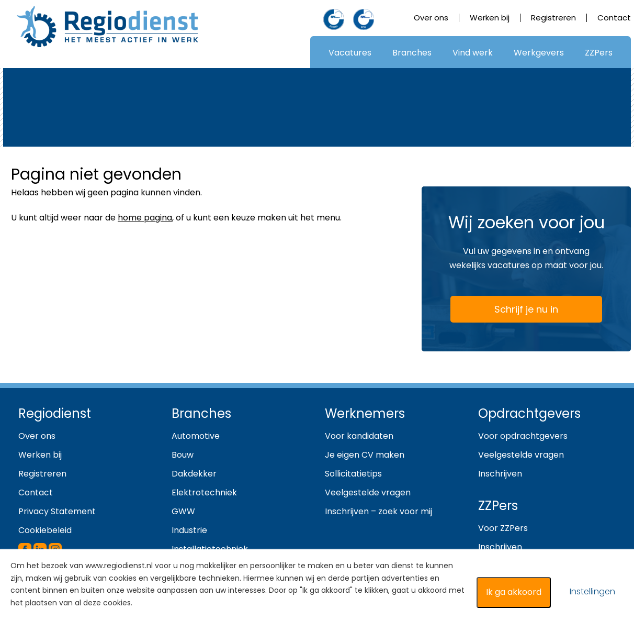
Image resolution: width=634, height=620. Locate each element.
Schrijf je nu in (508, 311)
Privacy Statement (57, 511)
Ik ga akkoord (513, 592)
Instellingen (592, 591)
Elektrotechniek (204, 492)
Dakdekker (194, 474)
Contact (614, 17)
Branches (412, 53)
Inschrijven (500, 474)
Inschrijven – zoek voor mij (378, 511)
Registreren (553, 17)
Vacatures (350, 53)
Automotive (196, 436)
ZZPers (599, 53)
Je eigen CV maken (364, 455)
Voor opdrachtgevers (523, 436)
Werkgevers (539, 53)
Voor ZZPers (503, 528)
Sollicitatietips (353, 474)
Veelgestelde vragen (368, 492)
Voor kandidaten (359, 436)
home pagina (145, 218)
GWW (183, 511)
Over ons (431, 17)
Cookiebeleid (45, 530)
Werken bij (490, 17)
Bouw (183, 455)
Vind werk (472, 53)
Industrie (189, 530)
